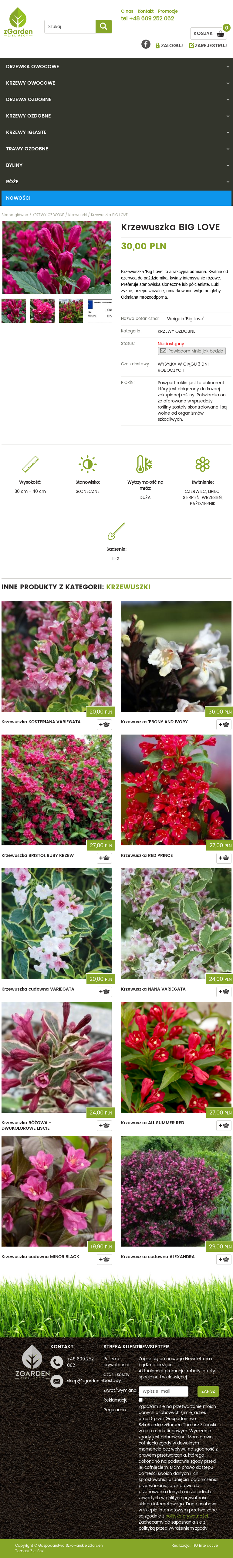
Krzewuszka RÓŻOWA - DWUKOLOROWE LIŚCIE (26, 1125)
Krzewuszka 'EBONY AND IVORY (154, 721)
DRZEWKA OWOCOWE (32, 67)
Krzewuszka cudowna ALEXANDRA (158, 1256)
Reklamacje (115, 1400)
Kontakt (146, 12)
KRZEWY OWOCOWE (30, 83)
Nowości (18, 198)
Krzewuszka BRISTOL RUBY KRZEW (38, 855)
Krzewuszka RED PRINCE (147, 855)
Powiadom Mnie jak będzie (191, 351)
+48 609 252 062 (151, 19)
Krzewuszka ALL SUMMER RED (152, 1122)
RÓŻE (12, 182)
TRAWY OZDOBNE (27, 149)
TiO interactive (205, 1546)
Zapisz (208, 1391)
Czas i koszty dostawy (116, 1377)
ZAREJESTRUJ (211, 45)
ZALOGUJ (172, 45)
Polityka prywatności (116, 1361)
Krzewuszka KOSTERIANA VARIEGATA (41, 721)
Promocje (168, 12)
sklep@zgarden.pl (85, 1380)
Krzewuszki (128, 587)
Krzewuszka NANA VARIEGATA (153, 989)
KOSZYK (210, 32)
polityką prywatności (186, 1516)
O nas (127, 12)
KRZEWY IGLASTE (26, 132)
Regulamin (114, 1409)
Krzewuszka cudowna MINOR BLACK (40, 1256)
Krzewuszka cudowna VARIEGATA (38, 989)
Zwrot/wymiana (120, 1390)
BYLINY (14, 165)
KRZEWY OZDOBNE (28, 116)
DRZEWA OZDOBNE (29, 100)
